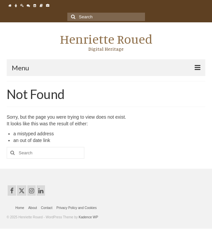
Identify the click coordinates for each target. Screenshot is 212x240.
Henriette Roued (106, 39)
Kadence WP (88, 217)
